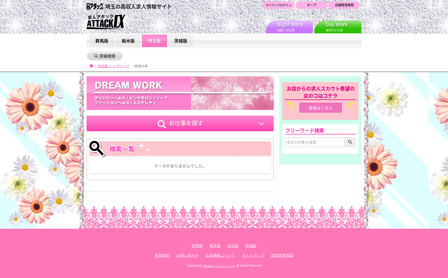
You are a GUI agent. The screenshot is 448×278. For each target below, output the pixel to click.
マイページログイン (278, 5)
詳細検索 (104, 56)
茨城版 (180, 41)
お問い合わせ (187, 255)
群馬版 (101, 41)
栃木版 (128, 41)
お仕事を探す (180, 123)
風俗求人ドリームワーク (219, 265)
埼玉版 (154, 41)
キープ (311, 5)
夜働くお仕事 (295, 26)
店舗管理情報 (344, 5)
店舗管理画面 (282, 255)
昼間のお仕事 (343, 26)
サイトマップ (253, 255)
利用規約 (162, 255)
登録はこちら (321, 108)
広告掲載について (220, 255)
